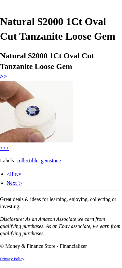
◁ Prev (14, 174)
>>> (4, 148)
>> (3, 76)
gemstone (51, 160)
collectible (27, 160)
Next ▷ (14, 183)
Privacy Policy (12, 259)
